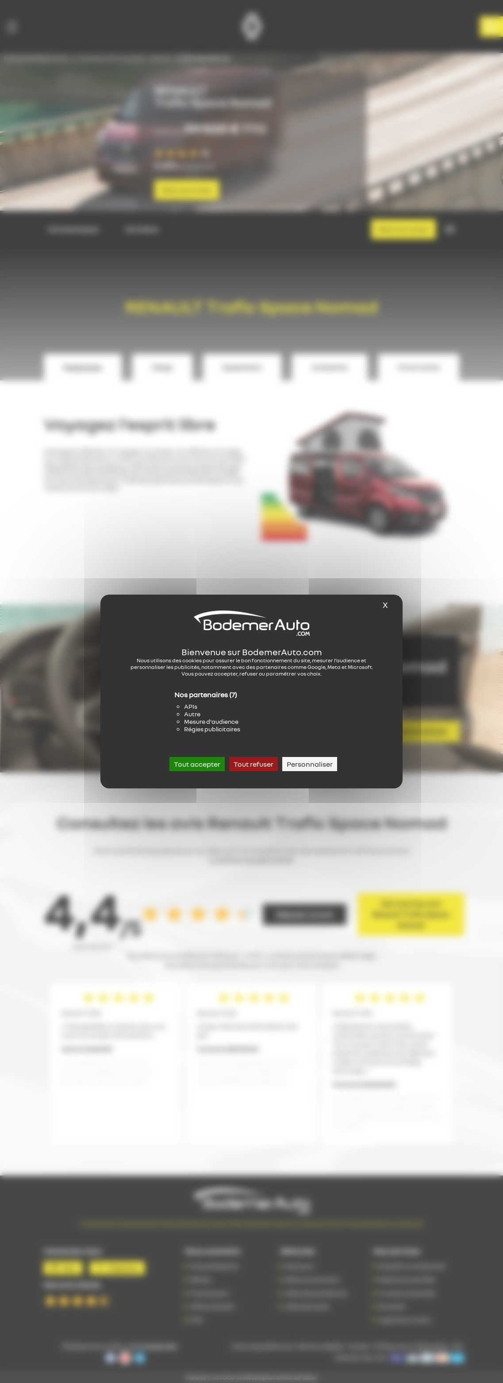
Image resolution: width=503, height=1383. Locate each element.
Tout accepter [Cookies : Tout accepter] (197, 764)
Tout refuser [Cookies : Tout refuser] (253, 764)
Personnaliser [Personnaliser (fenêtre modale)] (310, 764)
